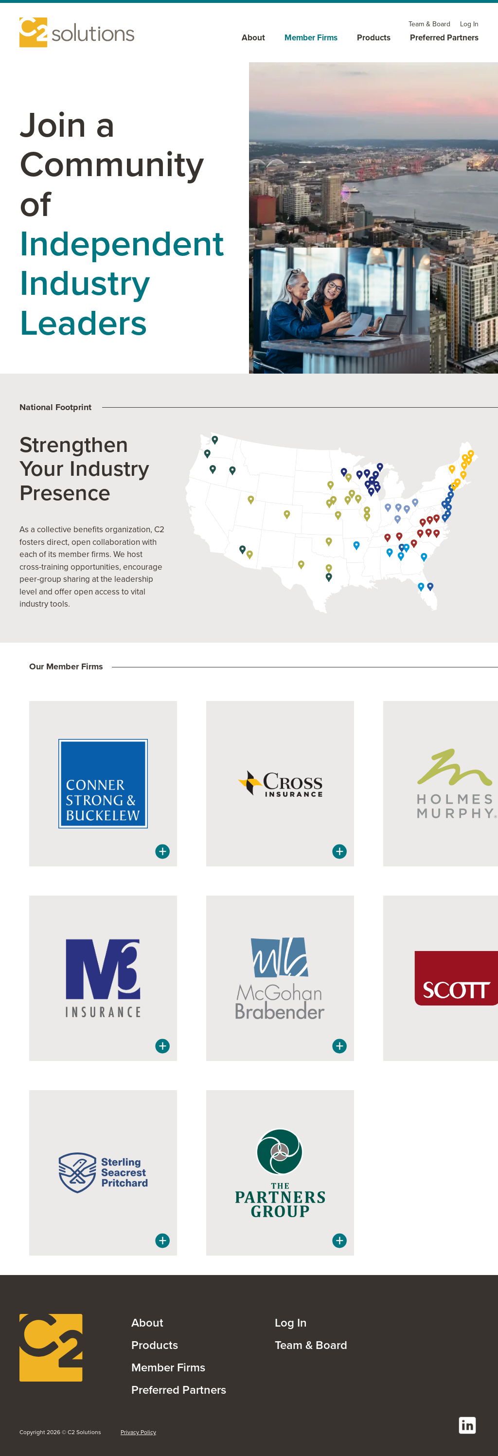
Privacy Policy (138, 1432)
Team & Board (311, 1344)
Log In (291, 1322)
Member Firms (168, 1367)
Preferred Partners (178, 1389)
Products (154, 1344)
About (147, 1322)
